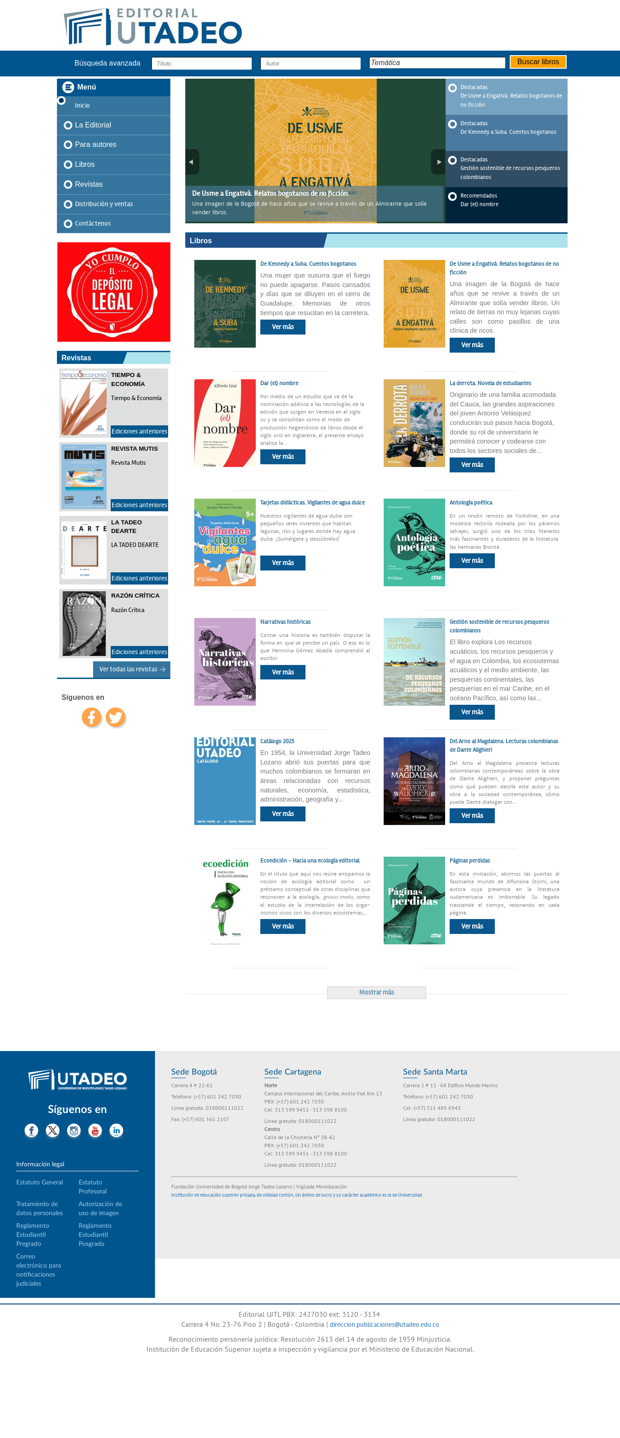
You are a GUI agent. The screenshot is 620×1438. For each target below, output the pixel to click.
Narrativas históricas (286, 622)
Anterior (192, 161)
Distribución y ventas (104, 204)
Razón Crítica (128, 610)
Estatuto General (39, 1182)
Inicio (82, 105)
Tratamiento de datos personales (39, 1208)
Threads (85, 1148)
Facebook (31, 1131)
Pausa (192, 91)
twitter (115, 717)
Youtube (95, 1131)
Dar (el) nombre (479, 204)
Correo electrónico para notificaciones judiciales (38, 1270)
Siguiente (438, 161)
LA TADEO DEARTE (135, 545)
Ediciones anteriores (139, 431)
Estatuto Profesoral (93, 1187)
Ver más (283, 327)
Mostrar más (376, 992)
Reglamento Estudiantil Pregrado (32, 1235)
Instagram (74, 1131)
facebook (91, 717)
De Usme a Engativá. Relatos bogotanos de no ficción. (270, 193)
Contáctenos (93, 223)
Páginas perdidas (470, 860)
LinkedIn (116, 1131)
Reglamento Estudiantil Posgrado (95, 1235)
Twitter (53, 1131)
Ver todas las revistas (128, 669)
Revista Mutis (128, 463)
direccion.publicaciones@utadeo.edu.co (384, 1324)
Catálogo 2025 (277, 741)
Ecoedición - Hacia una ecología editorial (309, 860)
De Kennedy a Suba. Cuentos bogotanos (508, 132)
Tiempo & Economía (136, 398)
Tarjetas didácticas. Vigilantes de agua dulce (312, 502)
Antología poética (471, 502)
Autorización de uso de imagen (100, 1208)
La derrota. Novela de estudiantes (491, 383)
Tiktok (63, 1148)
